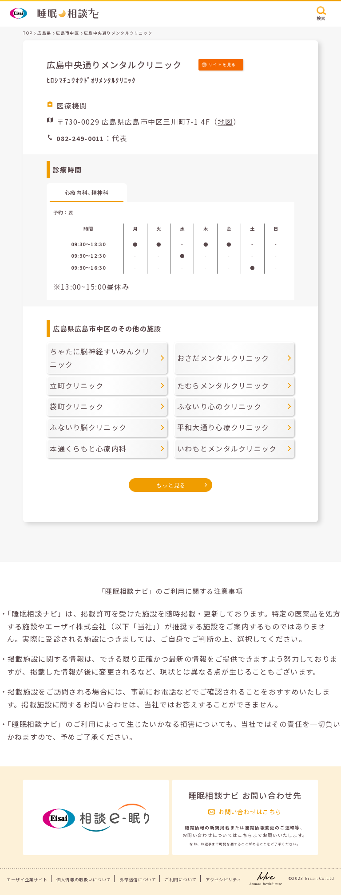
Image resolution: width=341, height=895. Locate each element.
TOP (27, 33)
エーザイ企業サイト (27, 879)
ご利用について (181, 879)
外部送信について (138, 879)
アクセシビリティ (224, 879)
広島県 (44, 33)
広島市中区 (67, 33)
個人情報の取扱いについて (83, 879)
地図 (225, 121)
